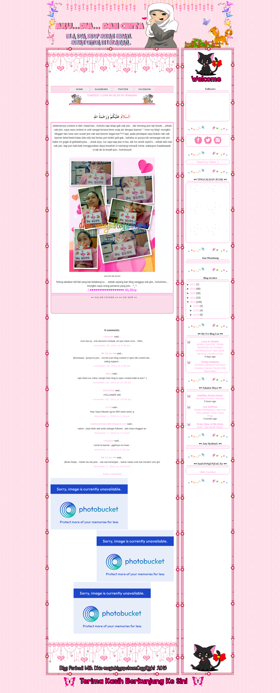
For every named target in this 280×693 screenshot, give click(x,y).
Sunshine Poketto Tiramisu (210, 398)
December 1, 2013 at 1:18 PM (112, 416)
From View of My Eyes (210, 424)
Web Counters (208, 472)
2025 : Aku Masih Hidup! (210, 427)
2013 (192, 302)
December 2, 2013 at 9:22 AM (112, 449)
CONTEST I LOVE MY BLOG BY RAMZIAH (112, 95)
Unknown (109, 336)
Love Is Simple (210, 341)
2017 (192, 284)
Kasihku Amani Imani (210, 395)
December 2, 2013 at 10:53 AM (112, 466)
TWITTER (123, 89)
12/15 (196, 314)
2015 (192, 293)
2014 (192, 297)
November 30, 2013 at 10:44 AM (112, 399)
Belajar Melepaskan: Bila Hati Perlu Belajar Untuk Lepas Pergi (210, 412)
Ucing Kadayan (210, 361)
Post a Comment (112, 474)
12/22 (196, 310)
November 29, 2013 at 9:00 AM (112, 366)
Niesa (109, 373)
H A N (109, 407)
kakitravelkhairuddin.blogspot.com (108, 424)
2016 (192, 288)
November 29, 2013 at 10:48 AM (112, 382)
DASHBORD (101, 89)
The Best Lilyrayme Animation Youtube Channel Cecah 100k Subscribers (210, 367)
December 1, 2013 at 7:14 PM (112, 433)
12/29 (196, 305)
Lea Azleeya (210, 406)
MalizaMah (108, 390)
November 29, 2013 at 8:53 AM (112, 345)
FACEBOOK (145, 89)
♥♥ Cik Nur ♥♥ (108, 353)
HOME (79, 89)
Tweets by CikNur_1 (208, 162)
